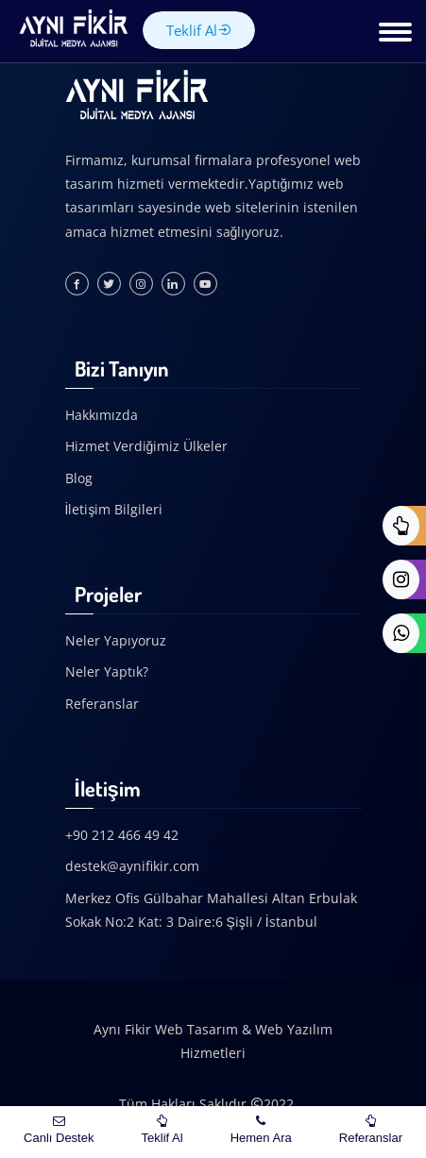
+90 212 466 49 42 (122, 835)
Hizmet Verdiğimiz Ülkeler (147, 446)
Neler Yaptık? (106, 671)
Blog (79, 478)
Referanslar (102, 704)
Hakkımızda (101, 415)
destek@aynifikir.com (132, 866)
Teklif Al (198, 30)
